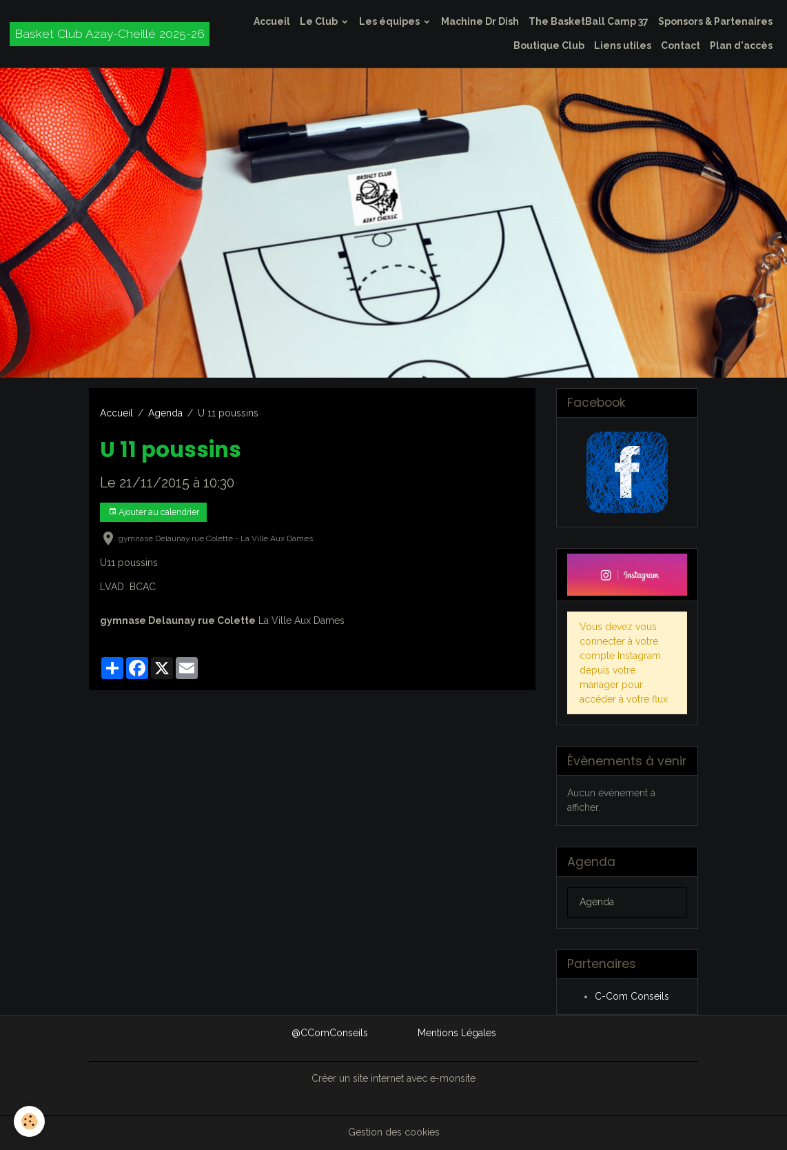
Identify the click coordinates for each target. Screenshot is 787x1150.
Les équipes (390, 21)
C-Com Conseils (632, 996)
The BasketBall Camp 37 (588, 21)
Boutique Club (548, 45)
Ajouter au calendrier (153, 512)
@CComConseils (330, 1032)
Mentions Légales (457, 1032)
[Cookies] (29, 1121)
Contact (680, 45)
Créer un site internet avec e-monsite (393, 1078)
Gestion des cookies (394, 1132)
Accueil (272, 21)
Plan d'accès (741, 45)
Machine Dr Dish (480, 21)
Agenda (165, 412)
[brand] (109, 34)
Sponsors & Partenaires (715, 21)
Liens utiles (622, 45)
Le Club (320, 21)
